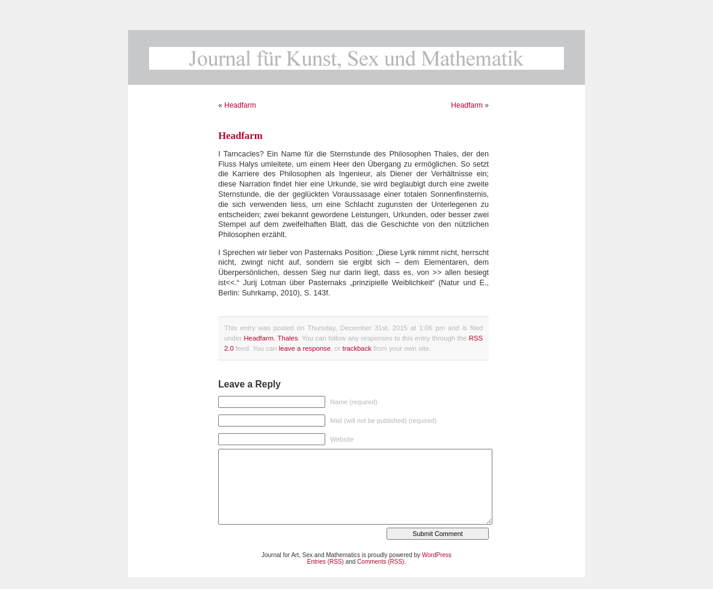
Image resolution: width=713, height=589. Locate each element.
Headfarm (240, 105)
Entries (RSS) (325, 561)
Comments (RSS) (380, 561)
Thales (288, 338)
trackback (357, 348)
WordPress (436, 555)
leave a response (305, 348)
